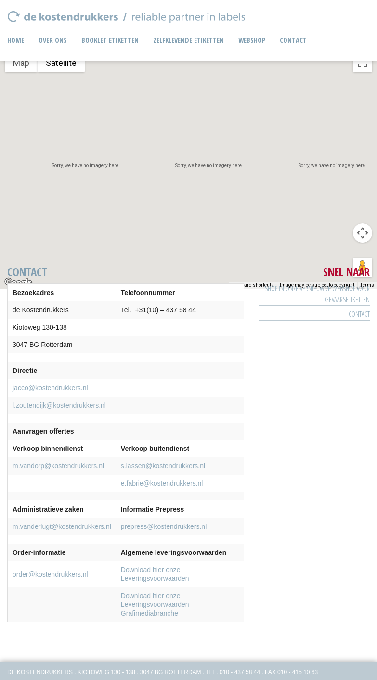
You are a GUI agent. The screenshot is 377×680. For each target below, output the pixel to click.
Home (15, 40)
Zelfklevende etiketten (188, 40)
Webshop (251, 40)
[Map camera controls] (362, 233)
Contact (293, 40)
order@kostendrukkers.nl (50, 574)
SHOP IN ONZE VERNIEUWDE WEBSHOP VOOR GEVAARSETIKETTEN (317, 294)
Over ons (53, 40)
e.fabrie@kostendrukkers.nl (162, 483)
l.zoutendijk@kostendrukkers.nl (59, 405)
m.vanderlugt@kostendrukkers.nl (62, 526)
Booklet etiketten (110, 40)
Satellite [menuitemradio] (61, 63)
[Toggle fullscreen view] (362, 62)
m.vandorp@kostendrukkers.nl (58, 466)
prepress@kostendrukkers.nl (164, 526)
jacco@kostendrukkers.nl (50, 388)
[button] (188, 159)
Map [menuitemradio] (21, 63)
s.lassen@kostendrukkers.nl (163, 466)
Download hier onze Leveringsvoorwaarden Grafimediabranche (155, 604)
